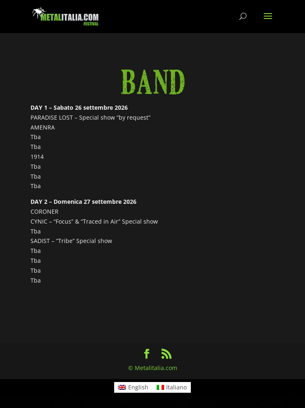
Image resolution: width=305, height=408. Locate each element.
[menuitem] (133, 387)
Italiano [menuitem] (176, 387)
